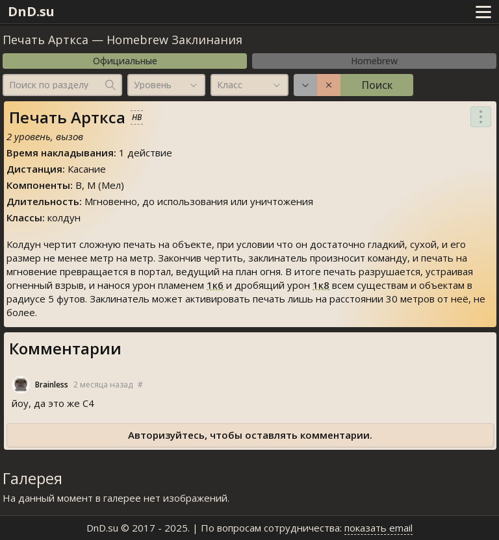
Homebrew (374, 61)
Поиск (376, 85)
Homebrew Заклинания (174, 39)
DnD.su (31, 11)
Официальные (125, 61)
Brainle (51, 385)
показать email (378, 527)
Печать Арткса (45, 39)
